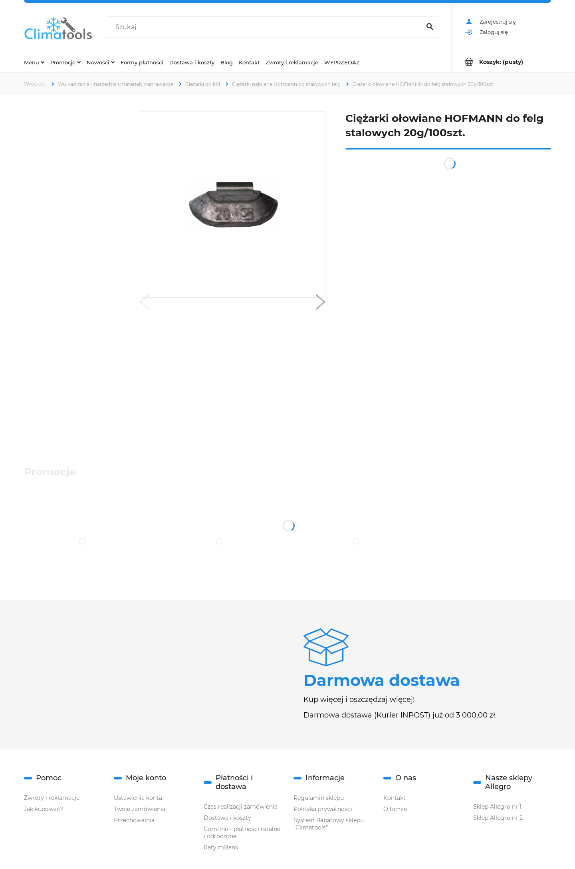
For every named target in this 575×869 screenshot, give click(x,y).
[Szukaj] (429, 27)
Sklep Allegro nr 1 (497, 806)
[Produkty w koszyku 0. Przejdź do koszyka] (501, 61)
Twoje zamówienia (139, 809)
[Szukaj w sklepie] (265, 27)
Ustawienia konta (138, 797)
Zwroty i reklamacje (51, 797)
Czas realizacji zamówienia (241, 806)
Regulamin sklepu (318, 797)
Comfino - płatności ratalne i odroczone (242, 832)
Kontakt (394, 797)
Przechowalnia (134, 820)
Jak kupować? (43, 809)
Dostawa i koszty (227, 817)
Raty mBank (221, 847)
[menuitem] (34, 62)
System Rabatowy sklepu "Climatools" (328, 824)
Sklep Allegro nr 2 (498, 817)
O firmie (395, 809)
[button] (144, 303)
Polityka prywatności (322, 809)
